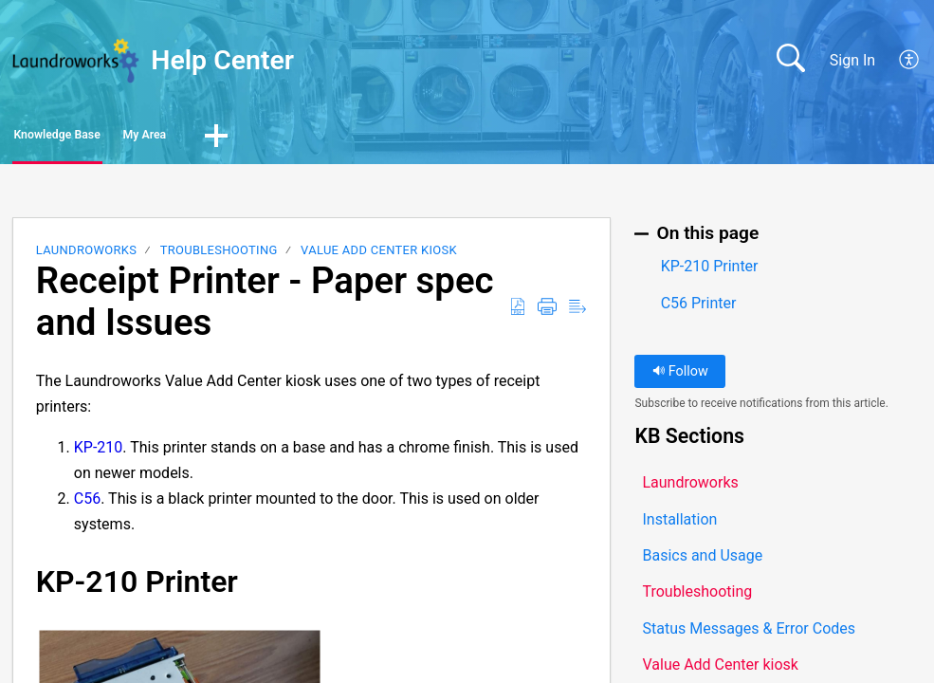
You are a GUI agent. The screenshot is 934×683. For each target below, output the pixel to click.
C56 (87, 504)
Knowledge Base (102, 138)
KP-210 (98, 453)
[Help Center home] (75, 60)
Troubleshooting (219, 256)
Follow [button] (680, 377)
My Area (253, 138)
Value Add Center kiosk (379, 256)
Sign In (852, 60)
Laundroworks (86, 256)
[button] (910, 60)
